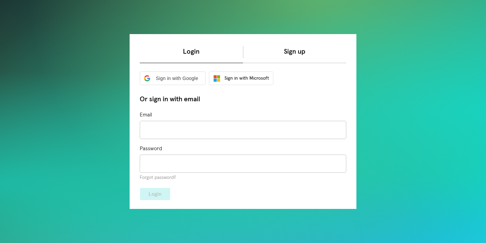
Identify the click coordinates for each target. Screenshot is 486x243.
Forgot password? (158, 177)
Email (146, 114)
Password (151, 148)
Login (191, 51)
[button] (173, 78)
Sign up (294, 51)
